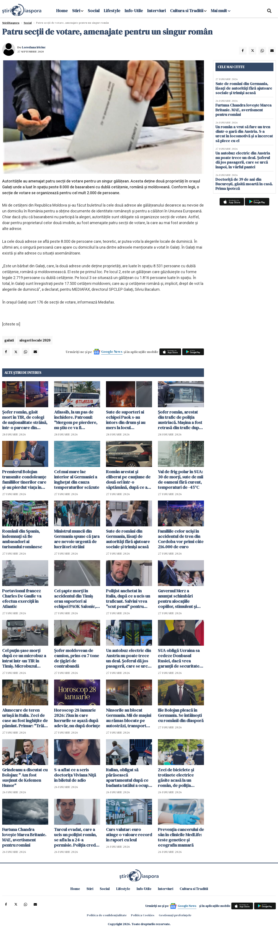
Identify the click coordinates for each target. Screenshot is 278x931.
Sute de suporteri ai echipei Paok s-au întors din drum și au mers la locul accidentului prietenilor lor (129, 419)
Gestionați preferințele (175, 915)
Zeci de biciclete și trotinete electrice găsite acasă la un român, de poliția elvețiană (176, 777)
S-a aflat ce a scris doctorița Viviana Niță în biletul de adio (75, 775)
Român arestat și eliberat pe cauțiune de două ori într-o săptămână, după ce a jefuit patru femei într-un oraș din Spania (128, 479)
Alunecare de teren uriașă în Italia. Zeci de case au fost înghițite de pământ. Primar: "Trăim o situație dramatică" (25, 718)
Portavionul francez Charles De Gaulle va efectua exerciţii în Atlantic (21, 598)
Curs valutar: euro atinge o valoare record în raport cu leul (129, 834)
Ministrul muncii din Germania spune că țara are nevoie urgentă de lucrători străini (76, 539)
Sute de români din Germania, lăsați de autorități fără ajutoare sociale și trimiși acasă (128, 539)
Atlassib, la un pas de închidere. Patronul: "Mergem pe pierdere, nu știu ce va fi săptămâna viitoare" (75, 419)
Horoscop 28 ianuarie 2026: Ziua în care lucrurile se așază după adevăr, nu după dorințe (77, 718)
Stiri (76, 11)
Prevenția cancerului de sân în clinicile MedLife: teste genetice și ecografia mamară (181, 837)
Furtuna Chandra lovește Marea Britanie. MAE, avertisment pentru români (24, 837)
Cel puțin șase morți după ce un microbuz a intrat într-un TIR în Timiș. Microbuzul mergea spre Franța (24, 658)
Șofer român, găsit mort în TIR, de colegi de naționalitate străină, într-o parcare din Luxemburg (24, 419)
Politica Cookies (142, 915)
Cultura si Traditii (186, 11)
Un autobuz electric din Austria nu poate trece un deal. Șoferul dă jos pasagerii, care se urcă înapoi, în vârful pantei (128, 658)
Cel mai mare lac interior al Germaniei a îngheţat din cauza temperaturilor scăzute (76, 479)
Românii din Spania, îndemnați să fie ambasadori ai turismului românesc (22, 539)
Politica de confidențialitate (107, 915)
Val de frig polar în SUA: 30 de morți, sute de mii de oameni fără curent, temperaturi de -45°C (180, 479)
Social (93, 11)
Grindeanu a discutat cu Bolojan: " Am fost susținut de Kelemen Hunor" (25, 777)
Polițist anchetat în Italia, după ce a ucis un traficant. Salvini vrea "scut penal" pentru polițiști (128, 598)
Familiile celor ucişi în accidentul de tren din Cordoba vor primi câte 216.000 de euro (181, 539)
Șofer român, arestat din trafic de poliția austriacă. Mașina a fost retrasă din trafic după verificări (180, 419)
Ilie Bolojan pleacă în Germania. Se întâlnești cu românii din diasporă (181, 715)
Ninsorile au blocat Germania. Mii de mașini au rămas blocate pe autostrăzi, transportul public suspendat (128, 718)
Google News (111, 351)
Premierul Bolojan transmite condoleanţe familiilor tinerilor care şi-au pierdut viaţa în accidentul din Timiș (24, 479)
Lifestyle (112, 11)
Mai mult (220, 11)
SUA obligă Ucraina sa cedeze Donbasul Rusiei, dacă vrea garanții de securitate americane (179, 658)
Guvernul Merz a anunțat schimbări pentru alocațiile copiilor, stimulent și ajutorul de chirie (177, 598)
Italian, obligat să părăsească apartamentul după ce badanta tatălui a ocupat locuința (129, 777)
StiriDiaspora (10, 23)
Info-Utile (134, 11)
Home (62, 11)
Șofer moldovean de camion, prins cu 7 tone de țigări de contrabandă (76, 658)
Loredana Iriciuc (34, 47)
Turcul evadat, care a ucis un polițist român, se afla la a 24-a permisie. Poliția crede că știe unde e (76, 837)
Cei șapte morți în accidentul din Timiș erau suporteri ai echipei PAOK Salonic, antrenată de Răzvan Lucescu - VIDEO (75, 598)
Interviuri (156, 11)
